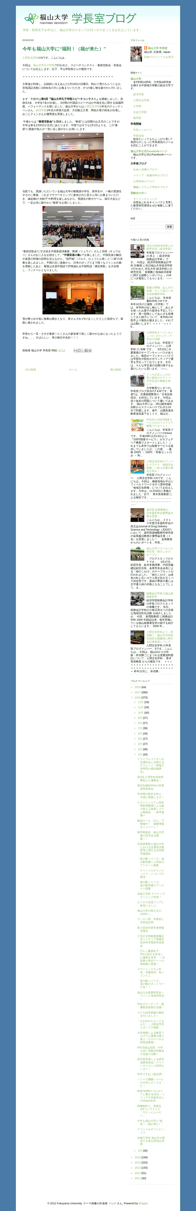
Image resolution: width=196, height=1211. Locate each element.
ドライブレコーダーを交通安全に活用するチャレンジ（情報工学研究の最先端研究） (150, 765)
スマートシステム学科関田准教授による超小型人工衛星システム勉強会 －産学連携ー (150, 809)
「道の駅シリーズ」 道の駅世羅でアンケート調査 (150, 885)
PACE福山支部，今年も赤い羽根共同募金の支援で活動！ (150, 1051)
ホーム (73, 369)
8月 (140, 723)
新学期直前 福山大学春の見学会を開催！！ (150, 835)
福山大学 (136, 78)
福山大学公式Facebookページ (149, 151)
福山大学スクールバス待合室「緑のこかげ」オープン (159, 551)
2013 (138, 1167)
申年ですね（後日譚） (150, 1074)
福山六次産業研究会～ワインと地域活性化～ (150, 996)
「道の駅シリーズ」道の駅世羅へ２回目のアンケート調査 (150, 862)
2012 (138, 1173)
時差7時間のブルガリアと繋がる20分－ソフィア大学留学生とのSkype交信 (151, 1095)
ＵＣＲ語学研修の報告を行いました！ (150, 1014)
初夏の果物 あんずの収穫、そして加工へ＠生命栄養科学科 (159, 291)
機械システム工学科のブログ (149, 187)
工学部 (137, 106)
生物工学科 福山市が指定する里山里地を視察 (151, 1141)
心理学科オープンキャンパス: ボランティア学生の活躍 (159, 336)
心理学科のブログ (143, 181)
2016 (138, 697)
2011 (138, 1178)
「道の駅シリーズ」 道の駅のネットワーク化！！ (150, 984)
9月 (140, 717)
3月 (140, 749)
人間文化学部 (92, 106)
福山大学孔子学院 (44, 65)
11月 (141, 707)
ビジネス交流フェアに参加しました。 (150, 904)
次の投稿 (30, 369)
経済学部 (41, 110)
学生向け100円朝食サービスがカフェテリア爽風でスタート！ (159, 423)
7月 (140, 728)
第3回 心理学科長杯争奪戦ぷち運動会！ (150, 779)
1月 (140, 1150)
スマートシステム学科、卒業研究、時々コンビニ (150, 972)
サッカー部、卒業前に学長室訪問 (150, 921)
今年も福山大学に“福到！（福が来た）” (150, 1122)
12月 (141, 702)
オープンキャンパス (144, 198)
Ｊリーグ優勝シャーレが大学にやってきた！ (150, 1082)
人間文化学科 (30, 57)
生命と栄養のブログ (144, 169)
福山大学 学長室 (157, 48)
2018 (138, 687)
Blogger (143, 1203)
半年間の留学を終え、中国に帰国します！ (150, 795)
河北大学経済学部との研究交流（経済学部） (159, 247)
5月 (140, 738)
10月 (141, 712)
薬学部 (137, 117)
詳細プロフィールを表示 (159, 56)
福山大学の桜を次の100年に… (149, 912)
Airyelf (112, 1203)
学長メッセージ (141, 129)
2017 (138, 692)
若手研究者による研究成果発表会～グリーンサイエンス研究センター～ (150, 1064)
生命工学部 (140, 112)
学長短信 (137, 135)
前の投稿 (115, 369)
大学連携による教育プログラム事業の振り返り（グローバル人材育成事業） (150, 1037)
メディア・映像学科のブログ (149, 175)
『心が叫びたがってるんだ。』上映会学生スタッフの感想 (150, 1024)
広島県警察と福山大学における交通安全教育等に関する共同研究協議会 (150, 848)
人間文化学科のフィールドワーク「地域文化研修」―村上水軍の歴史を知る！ (159, 466)
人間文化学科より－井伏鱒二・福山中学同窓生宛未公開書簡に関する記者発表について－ (159, 636)
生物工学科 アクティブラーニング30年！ (151, 895)
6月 (140, 733)
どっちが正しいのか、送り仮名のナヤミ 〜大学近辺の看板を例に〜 (159, 379)
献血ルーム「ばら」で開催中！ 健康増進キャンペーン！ (150, 824)
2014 (138, 1162)
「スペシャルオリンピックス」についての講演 (150, 873)
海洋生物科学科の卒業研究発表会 (150, 787)
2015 (138, 1157)
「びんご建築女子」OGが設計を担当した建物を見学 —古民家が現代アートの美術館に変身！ (151, 957)
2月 (140, 754)
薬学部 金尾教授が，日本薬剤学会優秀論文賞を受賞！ (159, 513)
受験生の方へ (139, 193)
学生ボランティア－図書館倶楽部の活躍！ (150, 1005)
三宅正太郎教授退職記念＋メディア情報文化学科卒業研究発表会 (150, 941)
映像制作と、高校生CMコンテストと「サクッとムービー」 (149, 1110)
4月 (140, 743)
